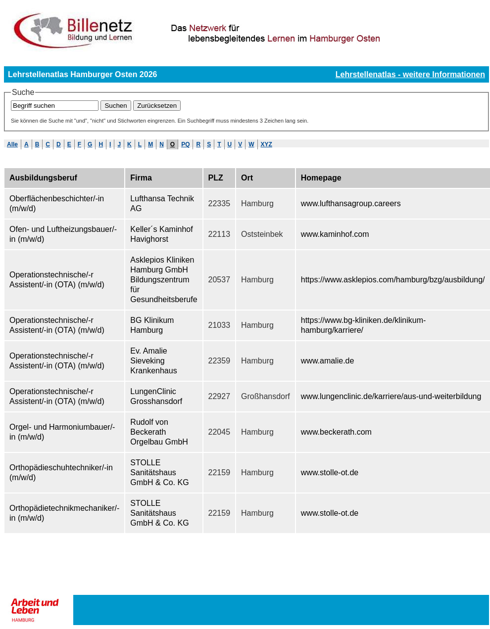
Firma (141, 178)
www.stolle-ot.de (330, 472)
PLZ (215, 178)
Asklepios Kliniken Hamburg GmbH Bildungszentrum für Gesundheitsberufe (163, 280)
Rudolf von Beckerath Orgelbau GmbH (159, 432)
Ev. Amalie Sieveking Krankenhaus (153, 361)
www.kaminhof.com (335, 234)
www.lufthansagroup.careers (351, 203)
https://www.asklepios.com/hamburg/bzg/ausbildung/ (393, 279)
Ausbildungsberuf (43, 178)
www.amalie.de (327, 361)
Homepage (321, 178)
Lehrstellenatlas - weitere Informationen (410, 74)
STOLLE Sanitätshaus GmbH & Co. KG (159, 472)
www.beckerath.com (336, 432)
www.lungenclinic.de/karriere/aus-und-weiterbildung (391, 396)
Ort (247, 178)
